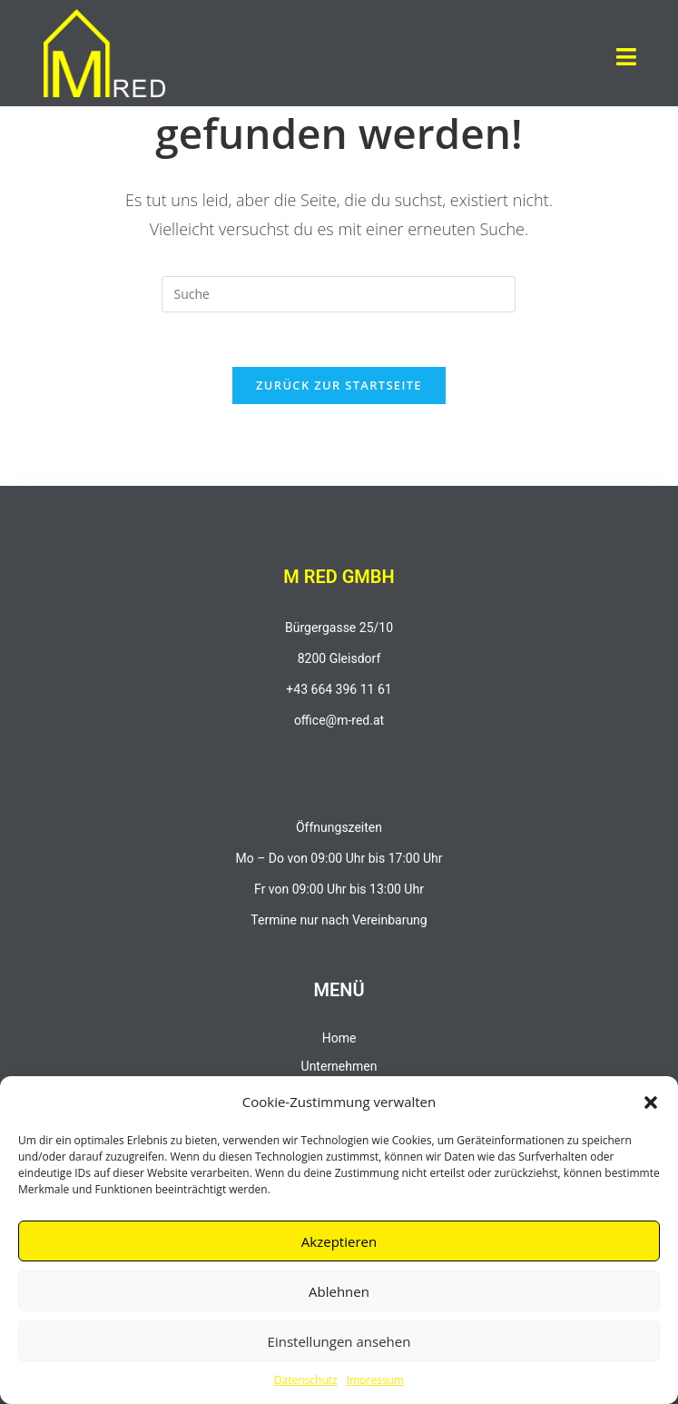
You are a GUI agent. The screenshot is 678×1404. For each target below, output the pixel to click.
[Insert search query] (339, 294)
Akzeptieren (339, 1241)
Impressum (375, 1380)
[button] (651, 1102)
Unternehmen (339, 1066)
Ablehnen (339, 1291)
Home (339, 1038)
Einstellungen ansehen (339, 1341)
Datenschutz (306, 1380)
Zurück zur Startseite (339, 385)
